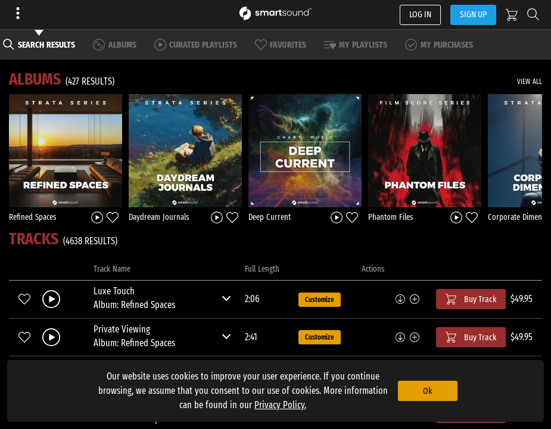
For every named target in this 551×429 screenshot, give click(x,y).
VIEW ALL (529, 81)
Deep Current (269, 217)
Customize (319, 300)
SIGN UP (473, 14)
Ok (427, 391)
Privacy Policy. (280, 405)
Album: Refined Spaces (134, 304)
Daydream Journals (159, 217)
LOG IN (420, 14)
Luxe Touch (114, 291)
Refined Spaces (33, 217)
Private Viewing (122, 329)
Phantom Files (390, 217)
